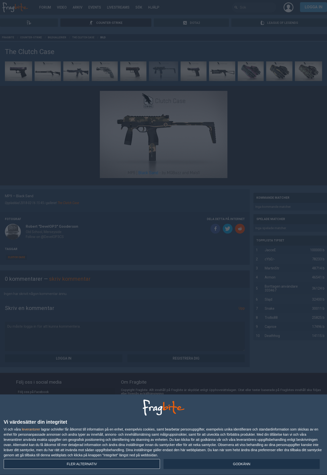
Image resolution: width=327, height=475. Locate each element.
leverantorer (31, 429)
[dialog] (163, 435)
